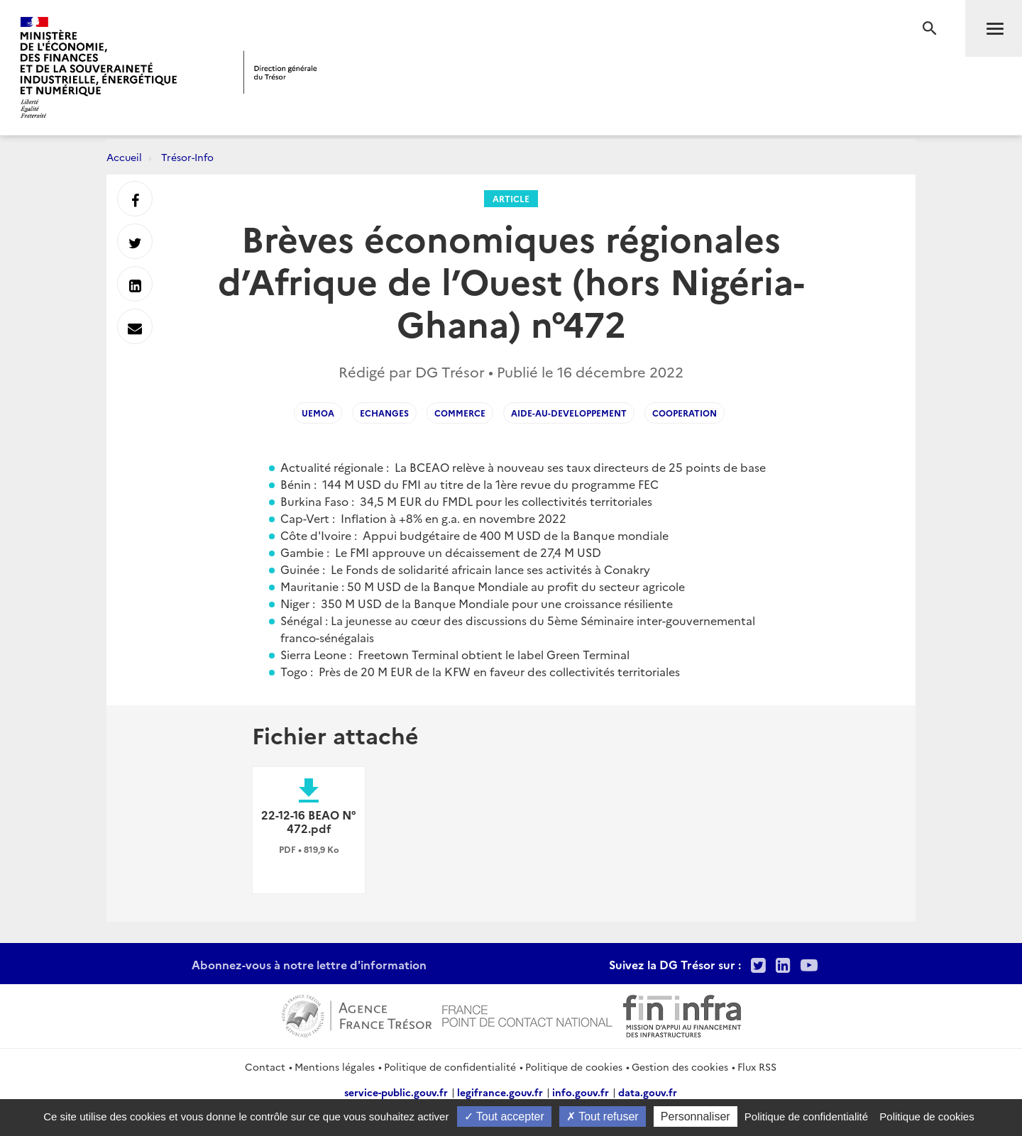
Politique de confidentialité (450, 1066)
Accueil (124, 157)
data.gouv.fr (647, 1092)
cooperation (684, 413)
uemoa (318, 413)
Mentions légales (335, 1066)
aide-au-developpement (569, 413)
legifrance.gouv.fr (500, 1092)
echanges (384, 413)
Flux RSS (756, 1066)
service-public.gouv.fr (396, 1092)
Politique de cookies (573, 1066)
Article (511, 198)
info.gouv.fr (580, 1092)
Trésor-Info (187, 157)
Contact (265, 1066)
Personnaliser (695, 1116)
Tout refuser (602, 1116)
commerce (459, 413)
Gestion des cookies (680, 1066)
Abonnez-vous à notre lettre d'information (309, 964)
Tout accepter (504, 1116)
